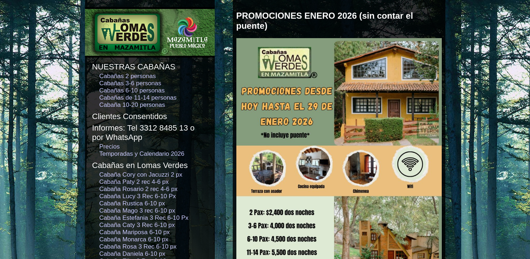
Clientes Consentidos (129, 116)
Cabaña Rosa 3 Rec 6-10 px (138, 246)
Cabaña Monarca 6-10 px (134, 239)
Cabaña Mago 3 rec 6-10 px (137, 210)
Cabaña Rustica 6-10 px (132, 203)
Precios (109, 146)
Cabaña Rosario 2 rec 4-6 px (138, 189)
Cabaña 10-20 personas (132, 104)
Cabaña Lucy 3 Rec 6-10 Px (137, 196)
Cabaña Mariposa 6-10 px (134, 232)
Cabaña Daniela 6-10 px (132, 253)
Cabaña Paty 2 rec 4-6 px (134, 181)
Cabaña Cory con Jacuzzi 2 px (141, 174)
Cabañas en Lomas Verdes (140, 165)
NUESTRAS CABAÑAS (133, 66)
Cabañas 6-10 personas (132, 90)
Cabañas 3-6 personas (130, 83)
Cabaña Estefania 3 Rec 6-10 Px (144, 217)
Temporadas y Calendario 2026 (141, 153)
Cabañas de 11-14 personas (138, 97)
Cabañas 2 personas (127, 76)
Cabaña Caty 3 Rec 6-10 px (137, 225)
